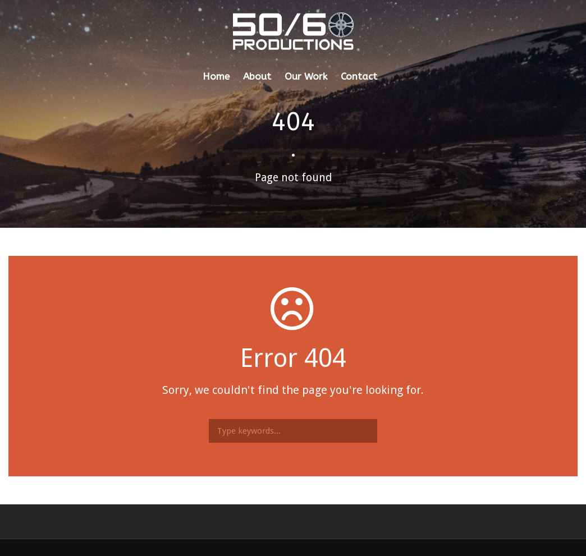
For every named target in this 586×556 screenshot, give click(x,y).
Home (216, 76)
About (257, 76)
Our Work (306, 76)
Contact (359, 76)
